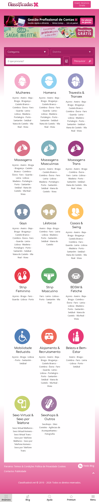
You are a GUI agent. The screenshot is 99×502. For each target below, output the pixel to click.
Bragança (26, 101)
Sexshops (46, 424)
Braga (17, 101)
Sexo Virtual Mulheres (22, 428)
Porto (28, 117)
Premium (71, 499)
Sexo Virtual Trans (22, 434)
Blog (27, 499)
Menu (93, 499)
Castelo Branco (22, 104)
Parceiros (8, 466)
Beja (30, 98)
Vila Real (26, 191)
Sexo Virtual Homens (22, 431)
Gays (23, 223)
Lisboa (18, 114)
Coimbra (17, 107)
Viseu (25, 127)
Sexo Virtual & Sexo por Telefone (23, 419)
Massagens (23, 160)
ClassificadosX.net (27, 482)
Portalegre (19, 117)
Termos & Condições (24, 466)
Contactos (9, 471)
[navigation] (6, 498)
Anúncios (6, 499)
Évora (25, 107)
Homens (49, 92)
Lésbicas (49, 223)
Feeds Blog (86, 466)
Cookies (62, 466)
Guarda (19, 111)
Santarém (18, 120)
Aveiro (24, 98)
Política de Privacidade (46, 466)
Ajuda (49, 499)
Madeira (26, 114)
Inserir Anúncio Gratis (81, 4)
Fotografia (50, 434)
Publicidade (20, 471)
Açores (15, 98)
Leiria (27, 111)
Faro (31, 107)
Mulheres (23, 92)
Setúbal (27, 120)
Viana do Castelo (20, 123)
